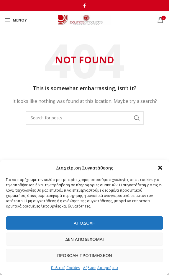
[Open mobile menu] (15, 20)
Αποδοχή (85, 223)
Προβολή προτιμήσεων (84, 255)
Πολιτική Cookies (65, 267)
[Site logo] (84, 19)
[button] (160, 168)
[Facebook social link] (84, 5)
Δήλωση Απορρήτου (100, 267)
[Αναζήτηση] (85, 118)
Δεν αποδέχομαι (84, 239)
